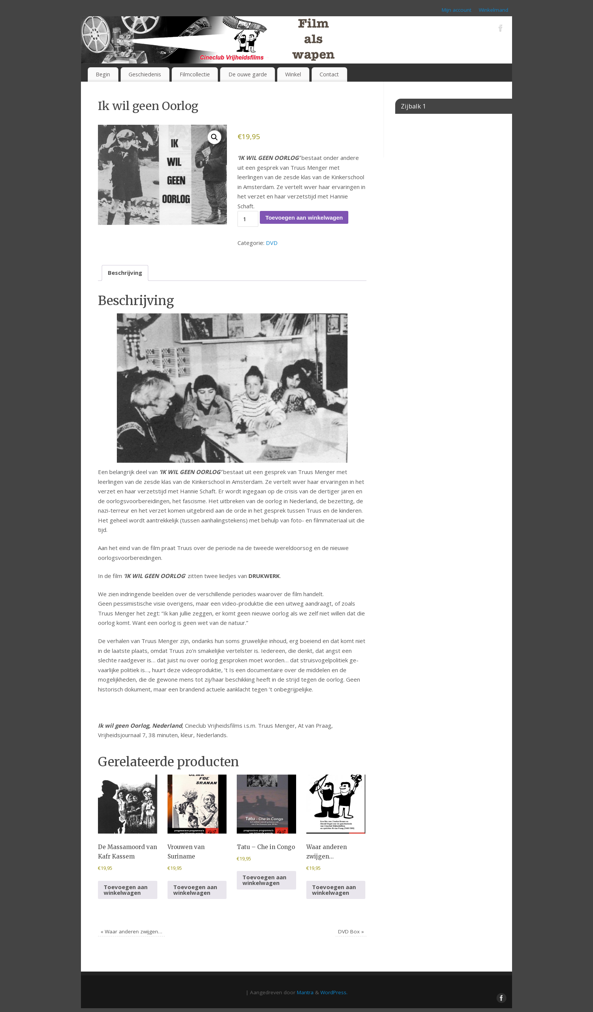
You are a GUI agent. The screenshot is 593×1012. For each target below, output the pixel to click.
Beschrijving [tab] (125, 272)
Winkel (293, 74)
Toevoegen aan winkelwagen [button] (125, 889)
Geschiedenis (145, 74)
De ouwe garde (247, 74)
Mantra (305, 992)
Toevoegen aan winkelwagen (304, 217)
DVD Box (351, 931)
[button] (214, 137)
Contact (329, 74)
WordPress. (334, 992)
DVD (272, 242)
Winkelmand (493, 9)
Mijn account (456, 9)
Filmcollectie (195, 74)
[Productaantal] (248, 219)
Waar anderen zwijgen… (131, 931)
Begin (103, 74)
